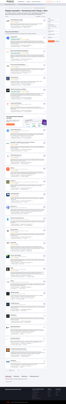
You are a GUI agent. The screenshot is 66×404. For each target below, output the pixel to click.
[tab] (8, 376)
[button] (55, 1)
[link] (28, 1)
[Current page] (15, 370)
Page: (13, 370)
